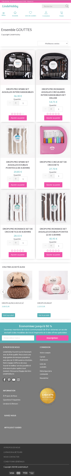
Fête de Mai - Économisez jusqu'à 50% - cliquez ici (17, 1)
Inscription (52, 337)
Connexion (46, 14)
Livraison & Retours (10, 404)
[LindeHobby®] (10, 5)
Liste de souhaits (30, 14)
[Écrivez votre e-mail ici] (18, 338)
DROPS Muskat (44, 303)
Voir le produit (8, 315)
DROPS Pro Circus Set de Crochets (53, 163)
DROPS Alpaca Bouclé (13, 303)
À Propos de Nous (10, 396)
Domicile (15, 14)
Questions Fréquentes (11, 400)
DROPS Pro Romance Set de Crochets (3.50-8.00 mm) (18, 230)
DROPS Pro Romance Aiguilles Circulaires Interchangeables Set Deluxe (53, 93)
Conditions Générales (14, 462)
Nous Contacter (11, 457)
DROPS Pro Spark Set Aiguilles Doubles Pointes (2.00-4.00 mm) (18, 165)
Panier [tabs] (62, 14)
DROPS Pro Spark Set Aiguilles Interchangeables (18, 90)
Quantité (17, 99)
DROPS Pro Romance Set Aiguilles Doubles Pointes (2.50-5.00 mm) (53, 232)
